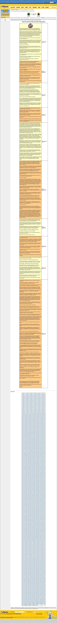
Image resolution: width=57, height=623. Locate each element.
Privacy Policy (47, 2)
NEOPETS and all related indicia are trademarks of (9, 616)
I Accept (51, 2)
